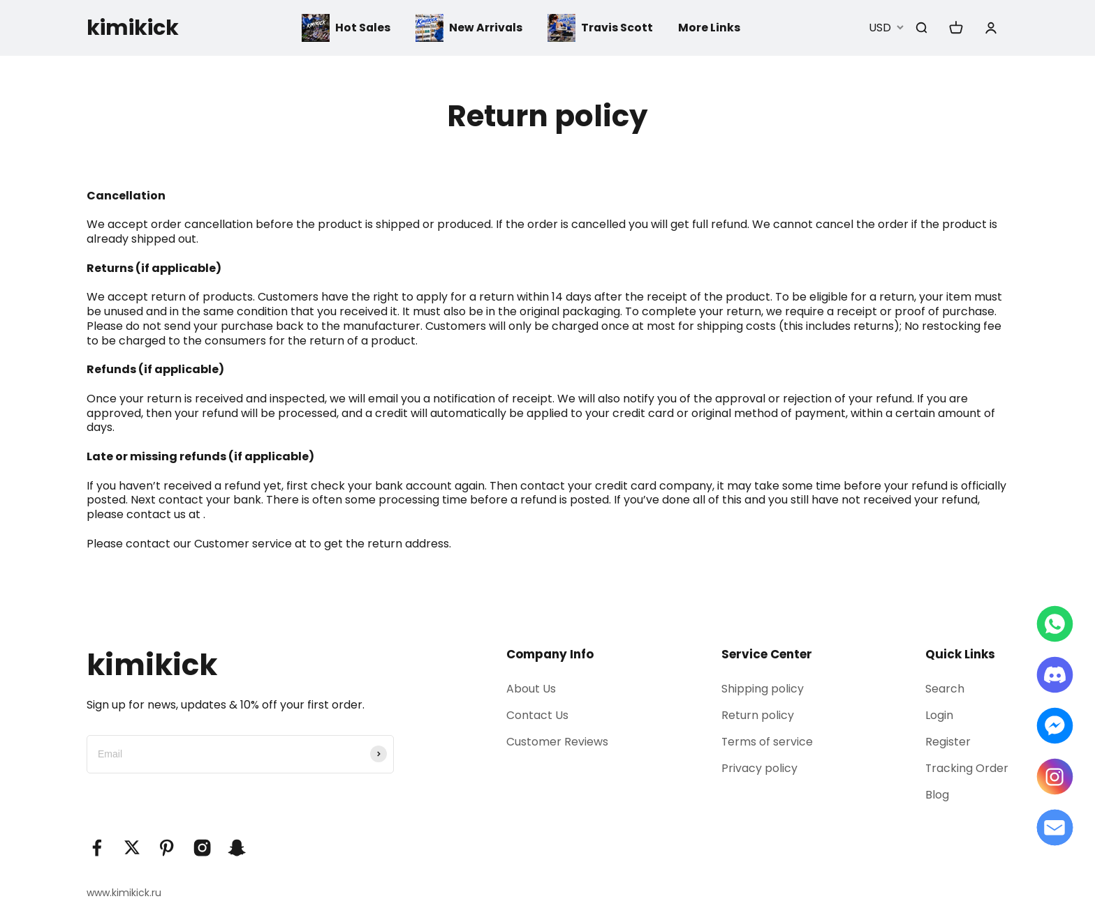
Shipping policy (761, 689)
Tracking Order (966, 769)
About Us (531, 689)
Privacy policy (758, 769)
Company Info (550, 654)
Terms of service (766, 742)
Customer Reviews (557, 742)
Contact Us (537, 715)
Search (944, 689)
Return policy (756, 715)
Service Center (765, 654)
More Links (710, 28)
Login (939, 715)
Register (947, 742)
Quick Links (959, 654)
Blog (936, 795)
